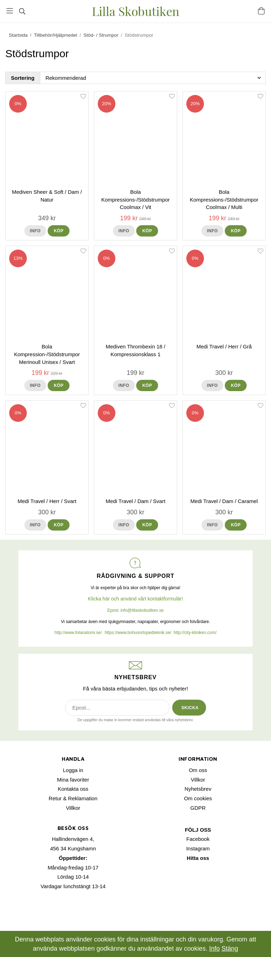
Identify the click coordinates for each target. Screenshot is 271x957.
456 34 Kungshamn (73, 848)
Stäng (230, 948)
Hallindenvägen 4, (73, 839)
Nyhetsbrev (198, 789)
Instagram (198, 848)
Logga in (73, 770)
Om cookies (198, 798)
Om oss (198, 770)
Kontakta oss (73, 789)
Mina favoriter (73, 780)
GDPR (197, 808)
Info (35, 230)
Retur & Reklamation (73, 798)
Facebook (198, 839)
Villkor (73, 808)
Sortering (23, 78)
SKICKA (190, 707)
